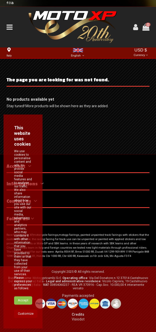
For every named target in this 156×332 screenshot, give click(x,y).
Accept (23, 322)
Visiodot (78, 319)
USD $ (141, 53)
